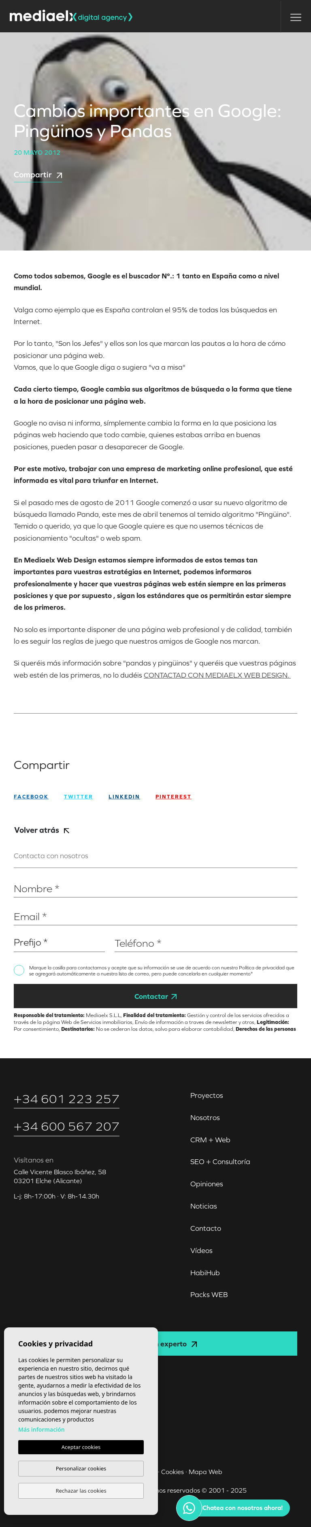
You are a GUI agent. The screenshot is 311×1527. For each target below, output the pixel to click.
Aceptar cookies (81, 1447)
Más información (41, 1429)
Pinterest (174, 797)
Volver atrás (41, 829)
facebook (31, 797)
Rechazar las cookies (80, 1490)
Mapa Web (205, 1471)
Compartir (38, 174)
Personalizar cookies (81, 1468)
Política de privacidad (262, 968)
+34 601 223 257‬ (66, 1099)
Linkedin (124, 797)
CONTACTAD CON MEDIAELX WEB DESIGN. (217, 675)
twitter (78, 797)
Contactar (155, 996)
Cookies (172, 1471)
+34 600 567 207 (66, 1126)
